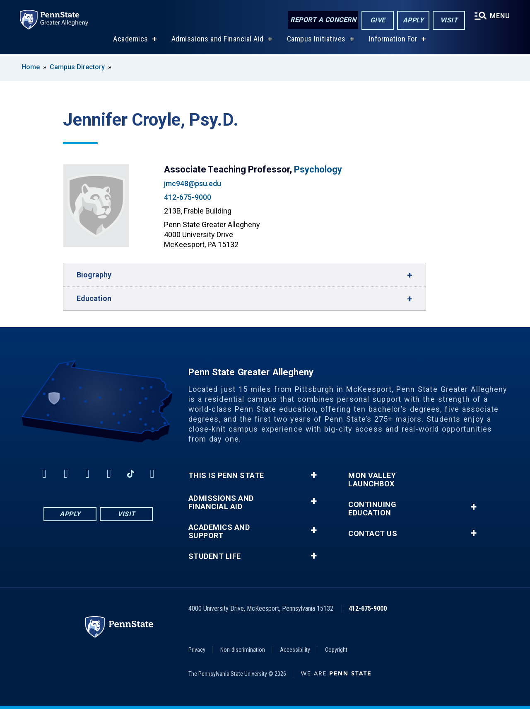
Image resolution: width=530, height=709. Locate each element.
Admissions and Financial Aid (217, 40)
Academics (130, 40)
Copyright (336, 649)
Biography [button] (94, 274)
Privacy (196, 649)
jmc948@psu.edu (192, 183)
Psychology (318, 169)
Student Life (214, 556)
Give (377, 20)
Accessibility (295, 649)
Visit (449, 20)
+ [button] (314, 475)
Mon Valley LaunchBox (372, 479)
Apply (413, 20)
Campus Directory (77, 67)
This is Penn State (226, 475)
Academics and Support (219, 531)
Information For (393, 40)
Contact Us (372, 533)
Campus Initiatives (316, 40)
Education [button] (94, 298)
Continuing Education (372, 508)
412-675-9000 (187, 197)
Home (31, 67)
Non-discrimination (242, 649)
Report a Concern (323, 20)
